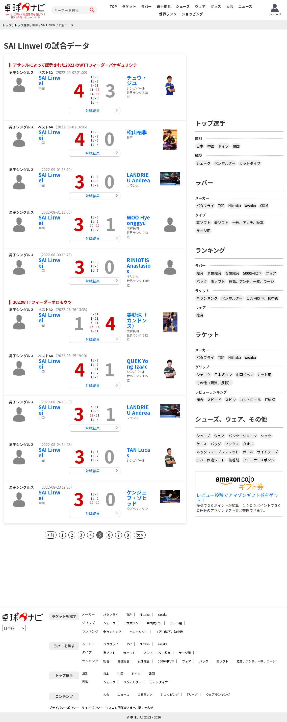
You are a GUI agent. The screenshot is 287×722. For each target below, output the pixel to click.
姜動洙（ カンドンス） (137, 320)
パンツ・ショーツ (242, 435)
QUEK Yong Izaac (137, 363)
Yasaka (250, 205)
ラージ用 (203, 230)
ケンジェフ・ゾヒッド (137, 498)
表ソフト (221, 222)
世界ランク (168, 13)
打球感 (270, 399)
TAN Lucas (138, 452)
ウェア (200, 6)
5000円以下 (252, 273)
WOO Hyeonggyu (138, 220)
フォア (271, 273)
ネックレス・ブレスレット (217, 451)
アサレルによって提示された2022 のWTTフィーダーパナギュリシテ (75, 65)
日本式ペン (223, 374)
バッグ (216, 443)
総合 (199, 273)
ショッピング (192, 13)
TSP (221, 205)
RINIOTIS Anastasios (139, 265)
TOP (113, 6)
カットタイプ (249, 163)
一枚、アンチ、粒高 (248, 222)
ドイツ (223, 146)
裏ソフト (203, 222)
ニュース (245, 6)
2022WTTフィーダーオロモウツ (42, 302)
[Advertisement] (239, 72)
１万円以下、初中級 (262, 298)
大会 (229, 6)
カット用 (264, 374)
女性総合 (232, 273)
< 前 (50, 535)
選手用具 (164, 6)
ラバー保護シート (210, 459)
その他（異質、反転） (214, 382)
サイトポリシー (92, 707)
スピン (230, 399)
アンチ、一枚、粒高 (157, 652)
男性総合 (214, 273)
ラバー (146, 6)
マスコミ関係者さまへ (121, 707)
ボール (248, 451)
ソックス (232, 443)
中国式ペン (244, 374)
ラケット (129, 6)
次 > (139, 535)
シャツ (266, 435)
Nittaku (234, 205)
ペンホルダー (225, 163)
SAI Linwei (49, 80)
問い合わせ (145, 707)
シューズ (183, 6)
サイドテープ (267, 451)
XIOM (264, 205)
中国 (210, 146)
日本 (199, 146)
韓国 (236, 146)
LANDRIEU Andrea (138, 177)
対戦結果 (93, 110)
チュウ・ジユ (137, 80)
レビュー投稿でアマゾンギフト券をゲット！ (237, 498)
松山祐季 (137, 132)
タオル (248, 443)
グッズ (216, 6)
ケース (201, 443)
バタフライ (205, 205)
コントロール (250, 399)
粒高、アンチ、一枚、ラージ (251, 281)
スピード (214, 399)
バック (201, 281)
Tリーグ (192, 694)
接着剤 (233, 459)
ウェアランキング (218, 694)
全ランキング (207, 298)
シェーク (203, 163)
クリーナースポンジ (258, 459)
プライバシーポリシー (64, 707)
